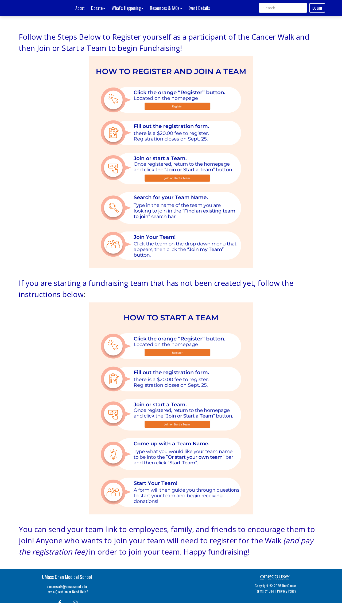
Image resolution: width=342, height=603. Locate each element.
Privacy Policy (286, 591)
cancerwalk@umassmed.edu (67, 586)
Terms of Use (264, 591)
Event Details (199, 8)
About (80, 8)
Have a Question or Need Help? (66, 591)
